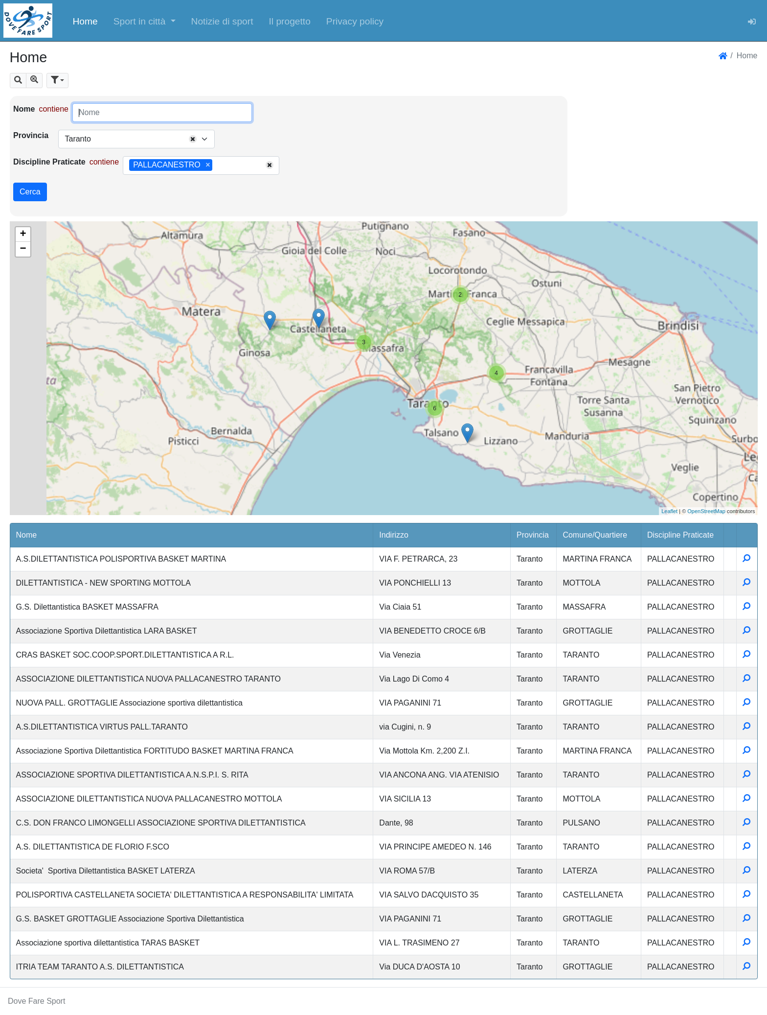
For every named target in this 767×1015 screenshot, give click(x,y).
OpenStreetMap (706, 511)
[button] (144, 20)
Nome (24, 109)
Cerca (30, 192)
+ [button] (23, 234)
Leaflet (669, 511)
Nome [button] (26, 535)
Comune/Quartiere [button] (595, 535)
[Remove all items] (193, 139)
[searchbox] (218, 165)
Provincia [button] (533, 535)
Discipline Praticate (49, 162)
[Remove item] (207, 165)
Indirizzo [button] (393, 535)
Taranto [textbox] (77, 139)
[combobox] (136, 139)
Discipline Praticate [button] (680, 535)
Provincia (30, 135)
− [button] (23, 249)
